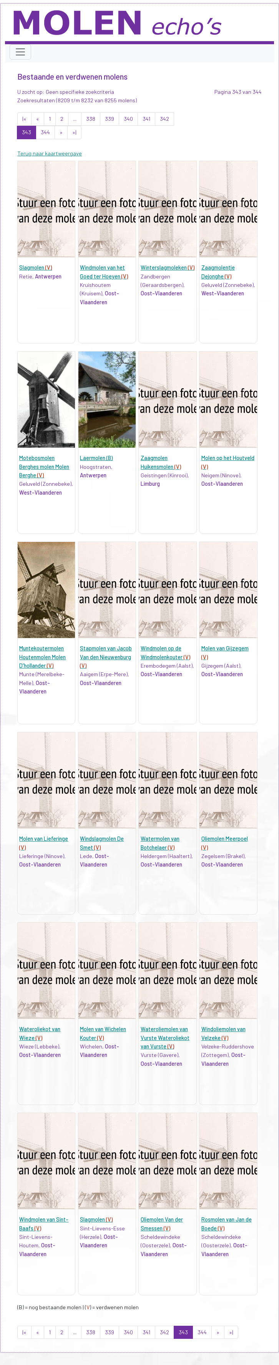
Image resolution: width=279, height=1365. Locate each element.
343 (26, 132)
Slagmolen (35, 267)
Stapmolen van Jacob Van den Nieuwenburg (106, 657)
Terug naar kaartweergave (49, 153)
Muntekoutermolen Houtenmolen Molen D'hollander (42, 657)
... (74, 118)
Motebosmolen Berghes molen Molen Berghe (44, 466)
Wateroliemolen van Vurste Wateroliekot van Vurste (165, 1038)
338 (90, 118)
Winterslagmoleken (167, 267)
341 (146, 118)
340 (128, 118)
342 (164, 118)
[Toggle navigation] (20, 52)
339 (109, 118)
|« (24, 118)
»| (74, 132)
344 (45, 132)
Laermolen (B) (96, 458)
